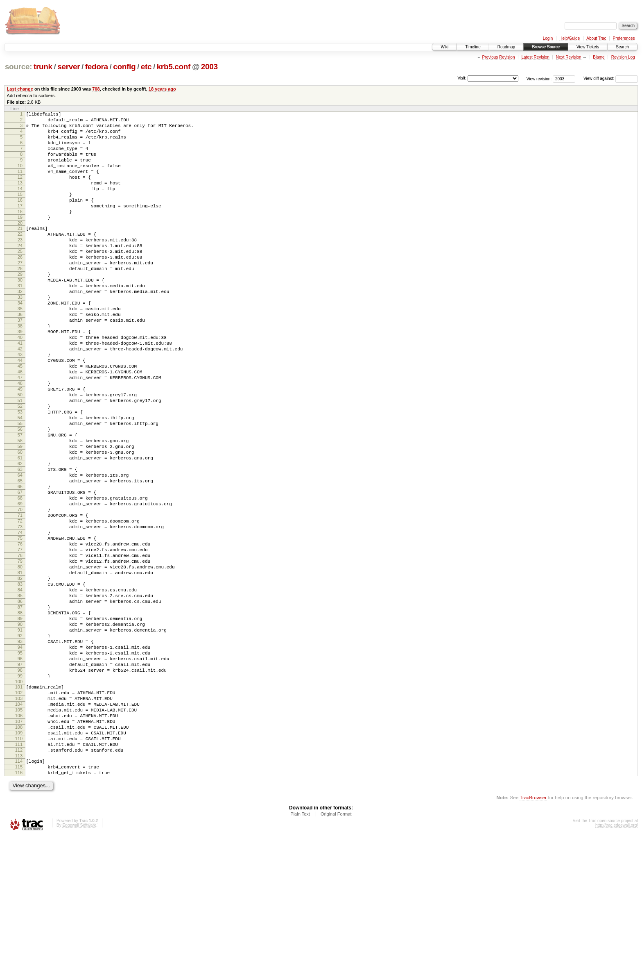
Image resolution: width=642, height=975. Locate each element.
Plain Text (300, 952)
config (124, 66)
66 (20, 565)
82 (20, 676)
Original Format (336, 952)
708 (95, 88)
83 (20, 683)
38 (20, 370)
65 (20, 558)
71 (20, 600)
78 (20, 648)
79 (20, 655)
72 (20, 607)
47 (20, 432)
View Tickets (587, 47)
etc (146, 66)
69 (20, 586)
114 (19, 896)
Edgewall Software (79, 964)
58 (20, 509)
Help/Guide (569, 38)
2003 (209, 66)
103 (19, 821)
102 (19, 814)
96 (20, 774)
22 (20, 258)
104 (19, 828)
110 (19, 870)
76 (20, 634)
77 (20, 641)
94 (20, 760)
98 (20, 788)
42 (20, 397)
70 (20, 593)
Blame (598, 57)
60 (20, 523)
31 (20, 321)
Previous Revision (498, 57)
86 (20, 704)
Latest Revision (535, 57)
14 (20, 204)
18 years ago (162, 88)
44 (20, 411)
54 (20, 481)
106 (19, 842)
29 (20, 307)
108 (19, 856)
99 (20, 795)
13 (20, 197)
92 (20, 746)
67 (20, 572)
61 (20, 530)
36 (20, 356)
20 (20, 246)
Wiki (444, 47)
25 (20, 279)
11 (20, 183)
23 (20, 265)
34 (20, 342)
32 (20, 328)
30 (20, 314)
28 (20, 300)
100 (19, 802)
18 (20, 232)
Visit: (461, 78)
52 (20, 467)
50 (20, 453)
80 (20, 662)
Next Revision (568, 57)
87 (20, 711)
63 (20, 544)
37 (20, 363)
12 (20, 190)
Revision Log (623, 57)
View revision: (539, 78)
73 (20, 613)
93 (20, 753)
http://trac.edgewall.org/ (616, 964)
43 (20, 404)
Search (622, 47)
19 (20, 239)
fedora (96, 66)
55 (20, 488)
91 (20, 739)
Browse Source (546, 47)
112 (19, 884)
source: (18, 66)
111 (19, 877)
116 (19, 910)
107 (19, 849)
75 (20, 627)
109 (19, 863)
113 (19, 891)
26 (20, 286)
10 (20, 176)
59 (20, 516)
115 (19, 903)
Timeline (472, 47)
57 (20, 502)
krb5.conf (173, 66)
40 (20, 384)
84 (20, 690)
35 (20, 349)
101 (19, 807)
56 (20, 495)
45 (20, 418)
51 (20, 460)
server (68, 66)
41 (20, 391)
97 (20, 781)
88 (20, 718)
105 (19, 835)
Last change (20, 88)
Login (548, 38)
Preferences (624, 38)
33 (20, 335)
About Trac (596, 38)
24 (20, 272)
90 (20, 732)
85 (20, 697)
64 (20, 551)
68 (20, 579)
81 (20, 669)
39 (20, 377)
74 (20, 620)
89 (20, 725)
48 (20, 439)
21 (20, 251)
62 (20, 537)
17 (20, 225)
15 (20, 211)
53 (20, 474)
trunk (43, 66)
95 (20, 767)
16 (20, 218)
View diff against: (610, 78)
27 (20, 293)
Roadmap (506, 47)
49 (20, 446)
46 (20, 425)
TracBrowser (533, 936)
